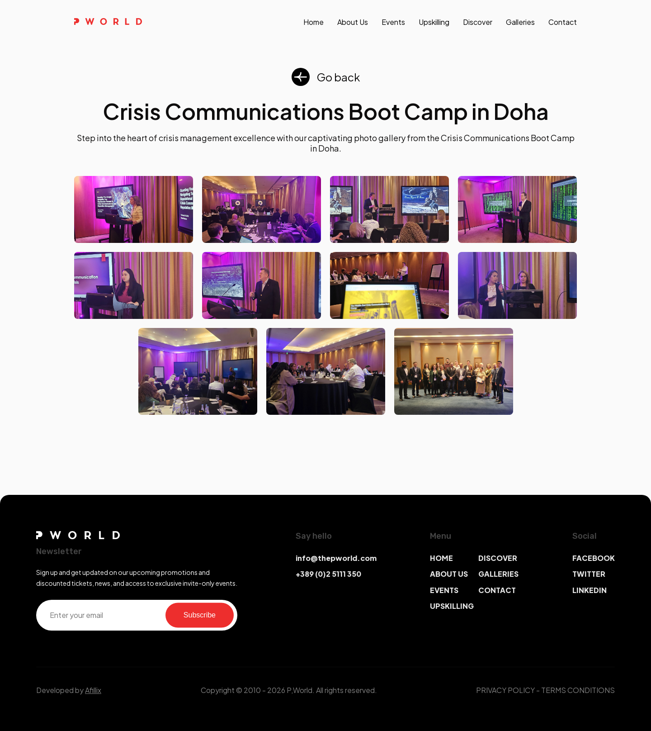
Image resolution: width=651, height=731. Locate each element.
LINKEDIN (589, 590)
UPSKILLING (452, 606)
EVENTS (444, 590)
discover (477, 22)
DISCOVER (497, 558)
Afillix (93, 690)
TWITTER (588, 574)
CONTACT (497, 590)
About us (352, 22)
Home (313, 22)
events (393, 22)
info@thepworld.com (336, 558)
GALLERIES (498, 574)
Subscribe (200, 615)
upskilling (434, 22)
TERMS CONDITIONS (578, 690)
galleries (520, 22)
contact (562, 22)
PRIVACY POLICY (505, 690)
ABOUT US (449, 574)
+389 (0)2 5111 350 (328, 574)
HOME (441, 558)
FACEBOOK (593, 558)
